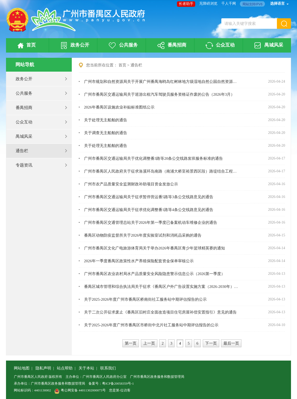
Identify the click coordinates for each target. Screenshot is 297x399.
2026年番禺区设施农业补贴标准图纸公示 (119, 107)
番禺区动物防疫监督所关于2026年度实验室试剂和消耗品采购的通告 (142, 235)
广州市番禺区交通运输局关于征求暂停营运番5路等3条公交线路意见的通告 (148, 197)
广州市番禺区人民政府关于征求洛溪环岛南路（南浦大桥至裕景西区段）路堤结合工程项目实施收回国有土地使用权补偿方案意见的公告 (162, 171)
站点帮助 (65, 368)
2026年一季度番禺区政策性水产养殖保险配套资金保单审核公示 (139, 261)
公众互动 (219, 45)
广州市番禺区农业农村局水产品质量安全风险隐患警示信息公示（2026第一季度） (154, 274)
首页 (25, 45)
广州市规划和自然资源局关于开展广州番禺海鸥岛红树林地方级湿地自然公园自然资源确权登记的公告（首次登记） (162, 81)
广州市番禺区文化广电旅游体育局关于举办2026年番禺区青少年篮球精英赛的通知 (154, 248)
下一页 (211, 343)
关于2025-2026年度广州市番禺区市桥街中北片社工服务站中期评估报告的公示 (151, 325)
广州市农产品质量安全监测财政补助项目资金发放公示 (131, 184)
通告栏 (42, 151)
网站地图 (21, 368)
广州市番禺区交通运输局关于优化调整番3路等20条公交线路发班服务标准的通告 (153, 158)
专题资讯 (42, 165)
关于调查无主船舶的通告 (105, 133)
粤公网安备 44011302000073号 (80, 390)
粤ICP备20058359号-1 (118, 383)
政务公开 (74, 45)
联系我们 (108, 368)
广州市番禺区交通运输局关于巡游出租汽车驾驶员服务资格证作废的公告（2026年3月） (159, 94)
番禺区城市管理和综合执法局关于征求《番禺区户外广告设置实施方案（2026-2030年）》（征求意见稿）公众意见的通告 (162, 286)
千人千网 (228, 3)
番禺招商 (171, 45)
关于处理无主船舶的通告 (105, 120)
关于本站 (86, 368)
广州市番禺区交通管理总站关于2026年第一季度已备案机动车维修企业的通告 (150, 222)
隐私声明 (43, 368)
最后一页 (231, 343)
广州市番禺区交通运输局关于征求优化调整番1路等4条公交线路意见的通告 (148, 210)
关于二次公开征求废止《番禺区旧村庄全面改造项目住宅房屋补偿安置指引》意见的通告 (160, 312)
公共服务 (122, 45)
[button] (284, 23)
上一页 (149, 343)
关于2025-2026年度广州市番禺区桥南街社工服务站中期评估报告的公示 (145, 299)
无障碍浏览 (208, 3)
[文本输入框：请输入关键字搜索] (249, 23)
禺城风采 (267, 45)
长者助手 (186, 4)
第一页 (130, 343)
